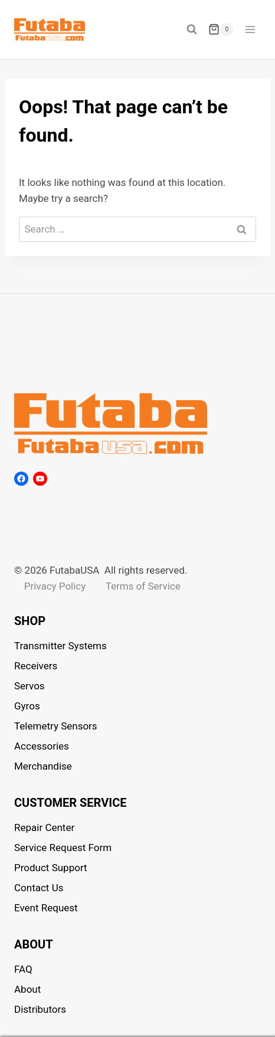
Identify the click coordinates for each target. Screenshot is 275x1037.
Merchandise (43, 766)
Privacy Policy (55, 586)
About (27, 989)
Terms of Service (143, 586)
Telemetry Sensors (55, 726)
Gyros (27, 706)
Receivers (35, 666)
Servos (29, 686)
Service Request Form (63, 847)
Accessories (41, 746)
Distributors (40, 1009)
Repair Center (44, 827)
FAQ (23, 969)
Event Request (46, 908)
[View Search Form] (191, 29)
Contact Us (38, 888)
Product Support (50, 868)
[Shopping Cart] (220, 29)
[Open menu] (250, 29)
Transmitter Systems (60, 646)
